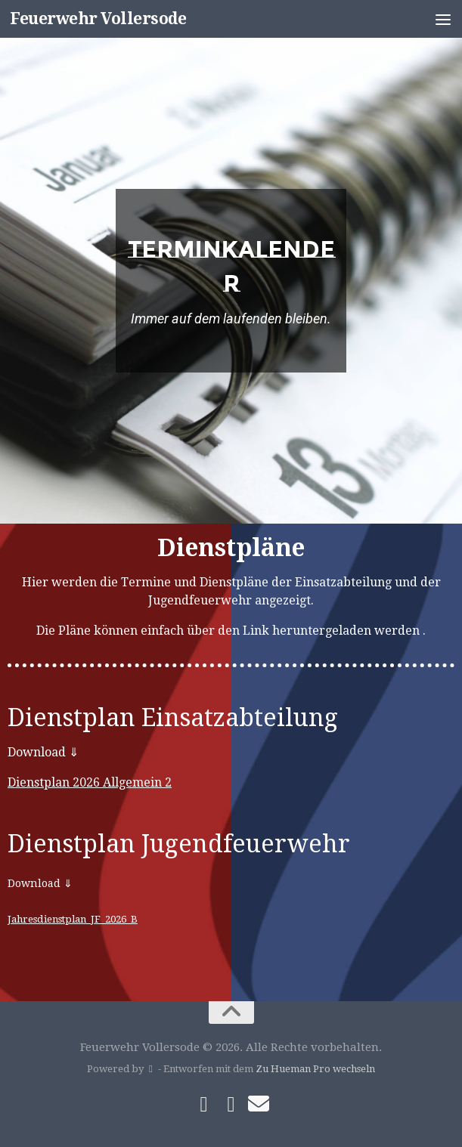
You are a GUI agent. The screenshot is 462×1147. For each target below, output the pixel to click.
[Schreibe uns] (258, 1104)
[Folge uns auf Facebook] (204, 1104)
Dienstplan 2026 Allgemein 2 (90, 782)
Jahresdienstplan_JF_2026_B (73, 919)
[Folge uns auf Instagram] (231, 1104)
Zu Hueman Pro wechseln (315, 1068)
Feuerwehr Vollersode (98, 18)
